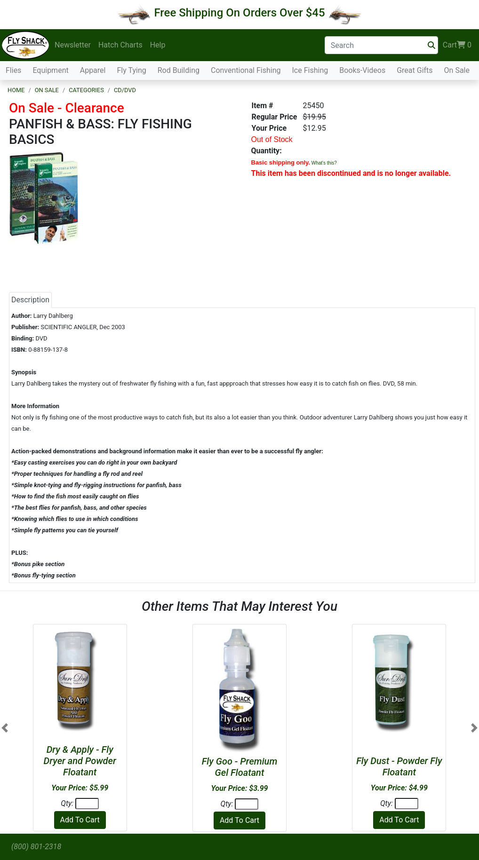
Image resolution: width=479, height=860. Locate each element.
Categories (86, 90)
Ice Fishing (310, 70)
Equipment (50, 70)
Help (158, 44)
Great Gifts (414, 70)
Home (16, 90)
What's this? (324, 163)
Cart (457, 45)
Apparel (93, 70)
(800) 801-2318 (36, 846)
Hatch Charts (120, 44)
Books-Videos (362, 70)
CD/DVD (125, 90)
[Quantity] (87, 803)
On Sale (457, 70)
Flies (13, 70)
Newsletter (73, 44)
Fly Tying (131, 70)
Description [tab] (30, 299)
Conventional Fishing (246, 70)
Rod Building (179, 70)
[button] (4, 728)
